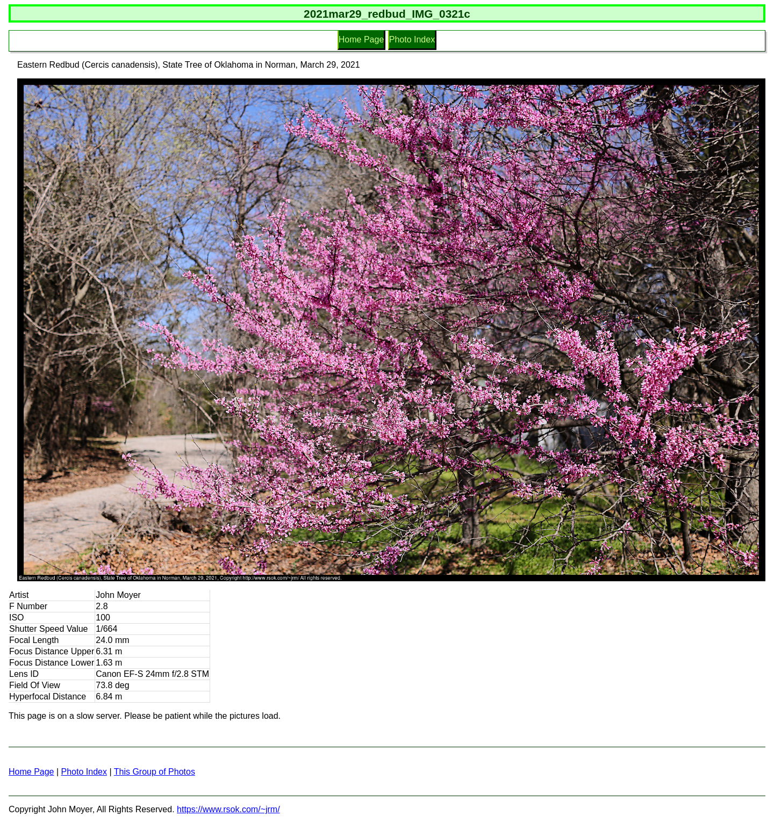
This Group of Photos (154, 771)
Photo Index (412, 39)
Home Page (361, 39)
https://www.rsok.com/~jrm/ (228, 809)
